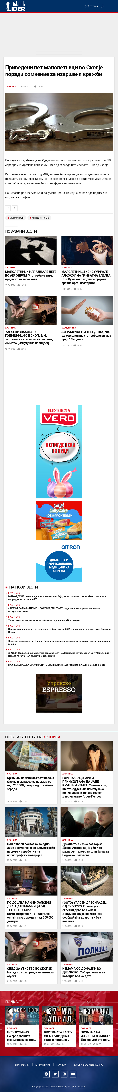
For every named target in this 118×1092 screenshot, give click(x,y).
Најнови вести (23, 587)
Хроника (10, 86)
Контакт (62, 1064)
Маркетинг (43, 1064)
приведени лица (40, 218)
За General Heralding (88, 1064)
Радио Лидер (15, 6)
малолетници (17, 218)
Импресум (22, 1064)
